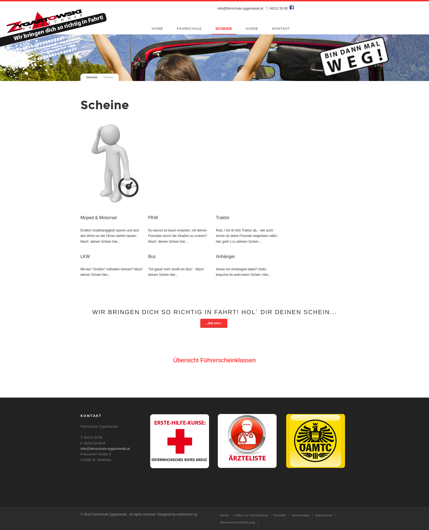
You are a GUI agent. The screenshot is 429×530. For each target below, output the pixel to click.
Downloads (300, 515)
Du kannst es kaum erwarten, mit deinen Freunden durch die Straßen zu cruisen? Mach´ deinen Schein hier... (177, 236)
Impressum (324, 515)
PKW (153, 217)
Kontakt (281, 29)
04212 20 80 (278, 8)
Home (157, 29)
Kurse (252, 29)
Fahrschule (189, 29)
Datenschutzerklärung (237, 522)
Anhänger (225, 256)
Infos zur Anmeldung (251, 515)
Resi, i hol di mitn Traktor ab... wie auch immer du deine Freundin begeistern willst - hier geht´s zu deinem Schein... (247, 236)
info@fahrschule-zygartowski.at (240, 8)
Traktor (223, 217)
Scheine (224, 29)
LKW (85, 256)
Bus (152, 256)
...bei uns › (214, 323)
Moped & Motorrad (98, 217)
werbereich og (186, 514)
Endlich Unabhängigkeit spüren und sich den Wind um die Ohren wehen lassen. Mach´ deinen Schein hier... (109, 236)
